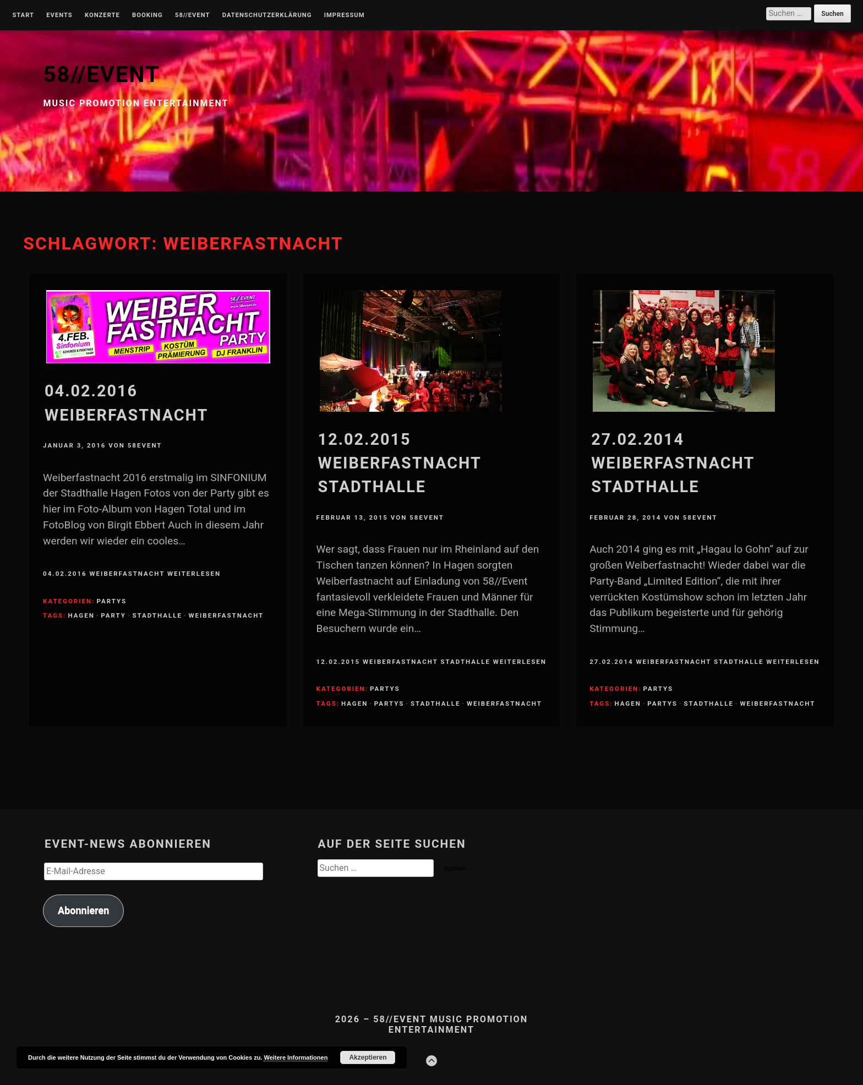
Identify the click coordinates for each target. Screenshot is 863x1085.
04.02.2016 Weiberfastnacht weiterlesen (132, 573)
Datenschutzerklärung (267, 15)
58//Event (192, 15)
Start (23, 15)
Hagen (81, 615)
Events (59, 15)
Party (113, 615)
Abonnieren (83, 910)
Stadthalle (157, 615)
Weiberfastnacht (226, 615)
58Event (145, 445)
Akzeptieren (367, 1057)
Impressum (344, 15)
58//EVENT (101, 75)
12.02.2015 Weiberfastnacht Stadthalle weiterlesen (431, 662)
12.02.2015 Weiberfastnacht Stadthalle (400, 463)
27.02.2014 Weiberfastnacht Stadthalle (673, 463)
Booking (147, 15)
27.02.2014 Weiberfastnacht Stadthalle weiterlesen (704, 662)
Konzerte (102, 15)
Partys (111, 601)
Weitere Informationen (295, 1057)
